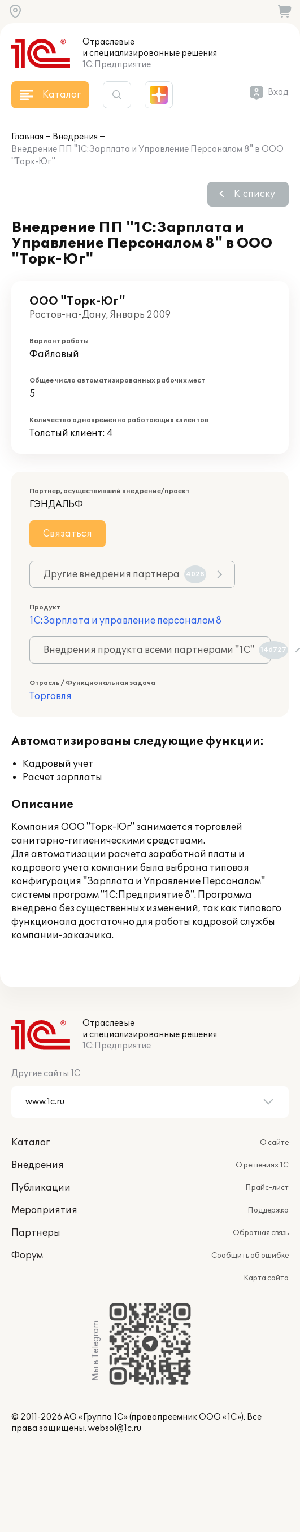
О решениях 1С (262, 1165)
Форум (27, 1255)
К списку (254, 194)
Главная (27, 137)
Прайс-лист (267, 1187)
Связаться (67, 533)
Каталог (30, 1142)
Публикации (41, 1187)
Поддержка (268, 1210)
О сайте (274, 1142)
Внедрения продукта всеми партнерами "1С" (157, 650)
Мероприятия (44, 1210)
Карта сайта (266, 1278)
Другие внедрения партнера (125, 574)
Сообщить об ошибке (250, 1255)
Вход (278, 92)
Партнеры (35, 1233)
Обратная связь (261, 1232)
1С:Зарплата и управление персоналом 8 (125, 620)
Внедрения (75, 137)
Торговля (50, 696)
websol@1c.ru (114, 1428)
